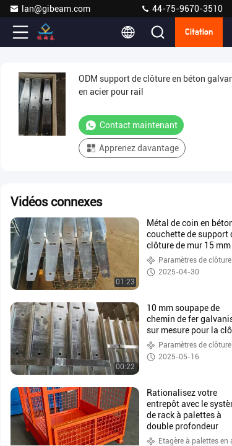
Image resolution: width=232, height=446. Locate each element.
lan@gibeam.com (49, 9)
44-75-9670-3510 (181, 9)
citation (199, 32)
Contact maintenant (131, 125)
